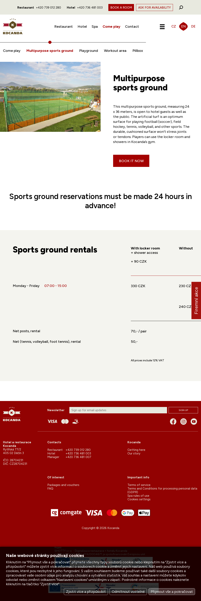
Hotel (82, 26)
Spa (95, 26)
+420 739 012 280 (48, 7)
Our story (133, 453)
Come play (111, 26)
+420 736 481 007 (78, 457)
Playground (88, 50)
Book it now (131, 161)
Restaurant (63, 26)
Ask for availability (154, 7)
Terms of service (139, 485)
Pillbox (137, 50)
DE (193, 26)
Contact (132, 26)
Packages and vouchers (63, 485)
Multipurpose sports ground (49, 50)
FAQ (50, 488)
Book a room (121, 7)
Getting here (136, 450)
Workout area (115, 50)
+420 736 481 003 (90, 7)
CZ (173, 26)
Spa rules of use (138, 496)
